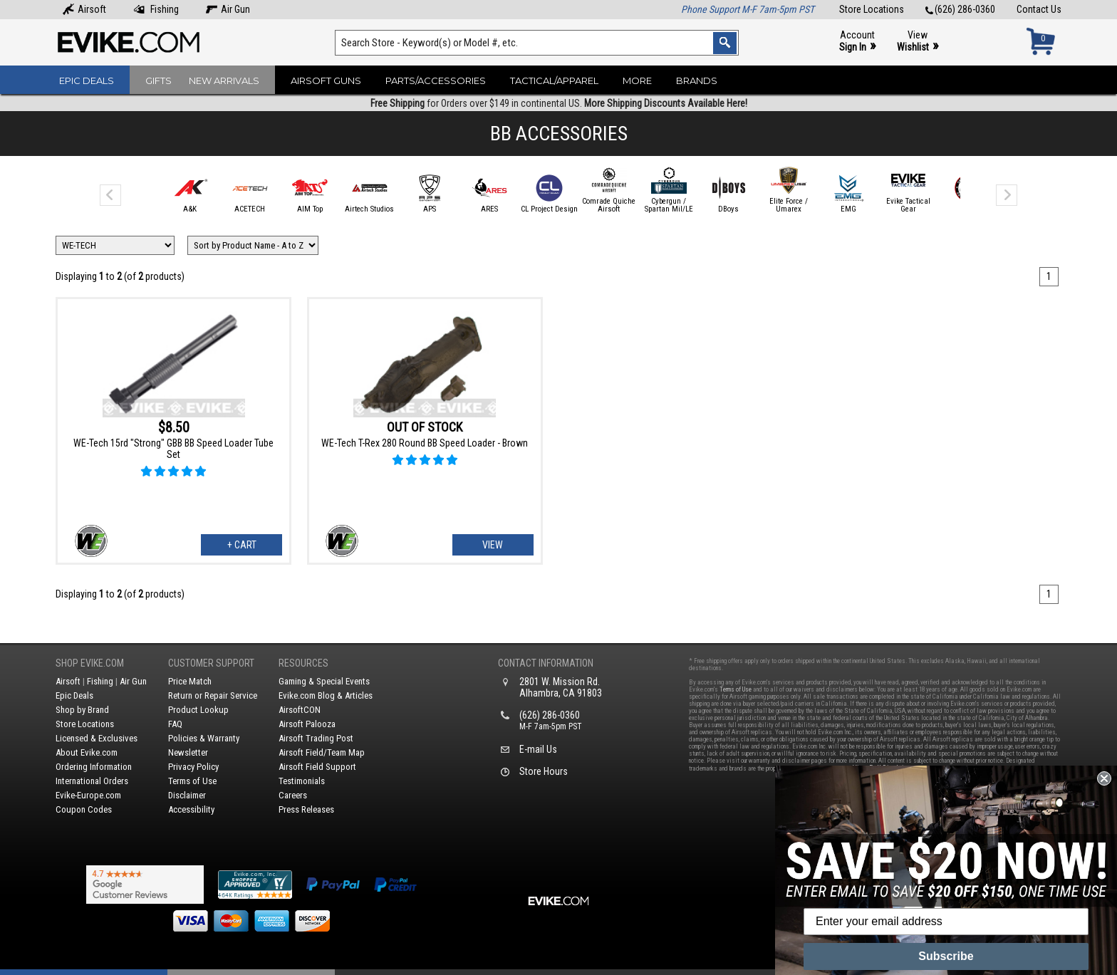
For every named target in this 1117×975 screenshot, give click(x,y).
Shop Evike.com (90, 663)
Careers (293, 795)
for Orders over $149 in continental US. (558, 103)
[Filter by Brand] (115, 245)
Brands (696, 80)
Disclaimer (187, 795)
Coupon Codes (84, 809)
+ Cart (241, 545)
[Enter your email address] (946, 921)
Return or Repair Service (212, 695)
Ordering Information (94, 766)
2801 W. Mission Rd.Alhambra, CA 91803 (560, 687)
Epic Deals (86, 80)
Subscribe (945, 956)
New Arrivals (224, 80)
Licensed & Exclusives (96, 738)
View (917, 41)
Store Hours (543, 771)
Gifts (158, 80)
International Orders (92, 781)
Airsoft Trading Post (316, 738)
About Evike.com (87, 752)
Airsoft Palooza (307, 724)
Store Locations (871, 9)
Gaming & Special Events (324, 681)
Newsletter (188, 752)
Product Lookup (198, 709)
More (637, 80)
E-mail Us (538, 749)
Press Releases (306, 809)
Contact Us (1039, 9)
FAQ (175, 724)
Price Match (190, 681)
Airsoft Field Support (317, 766)
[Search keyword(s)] (537, 43)
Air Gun (228, 9)
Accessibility (191, 809)
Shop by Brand (82, 709)
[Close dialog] (1104, 778)
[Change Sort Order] (252, 245)
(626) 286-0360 (960, 9)
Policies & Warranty (203, 738)
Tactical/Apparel (554, 80)
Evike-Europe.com (88, 795)
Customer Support (211, 663)
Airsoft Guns (326, 80)
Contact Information (545, 663)
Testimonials (302, 781)
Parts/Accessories (435, 80)
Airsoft (84, 9)
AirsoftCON (300, 709)
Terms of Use (192, 781)
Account (857, 41)
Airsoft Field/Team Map (322, 752)
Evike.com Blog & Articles (326, 695)
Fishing (156, 9)
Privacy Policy (193, 766)
